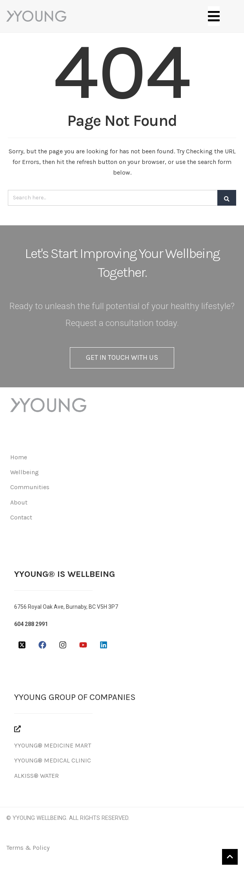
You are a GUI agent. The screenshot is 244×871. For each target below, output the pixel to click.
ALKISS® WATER (36, 775)
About (18, 502)
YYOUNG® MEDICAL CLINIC (52, 760)
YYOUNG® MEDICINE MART (52, 745)
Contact (21, 517)
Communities (29, 487)
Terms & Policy (27, 847)
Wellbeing (24, 472)
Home (18, 457)
